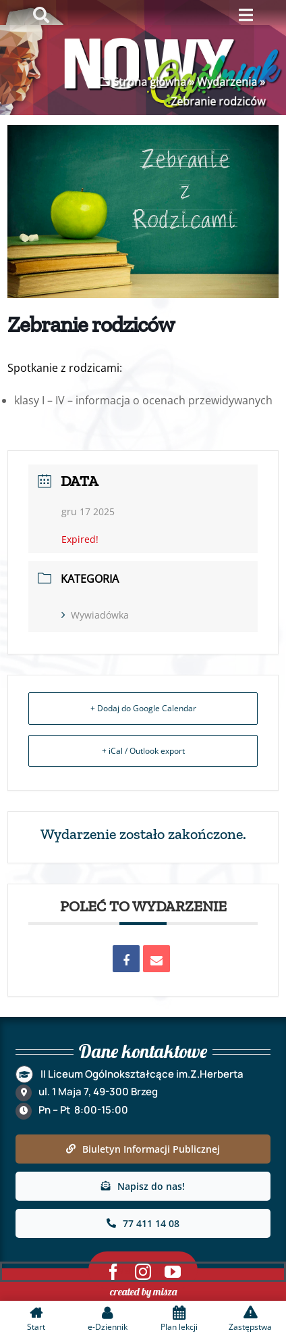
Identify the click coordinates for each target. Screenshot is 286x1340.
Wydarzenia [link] (226, 81)
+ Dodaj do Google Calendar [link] (143, 708)
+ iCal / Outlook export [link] (143, 751)
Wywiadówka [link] (95, 614)
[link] (126, 958)
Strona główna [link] (148, 81)
